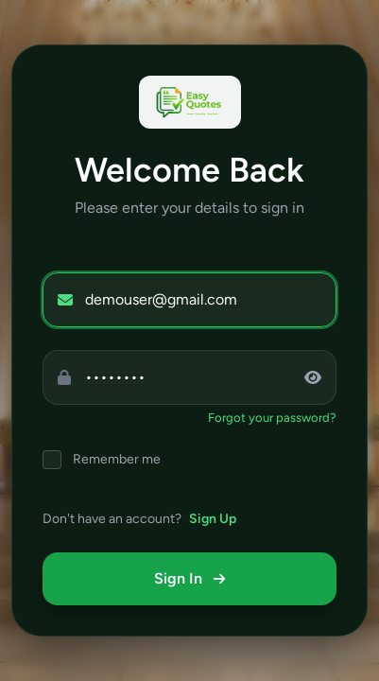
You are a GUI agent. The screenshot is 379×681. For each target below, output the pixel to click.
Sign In (189, 578)
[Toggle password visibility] (320, 377)
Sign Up (212, 519)
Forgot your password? (272, 417)
